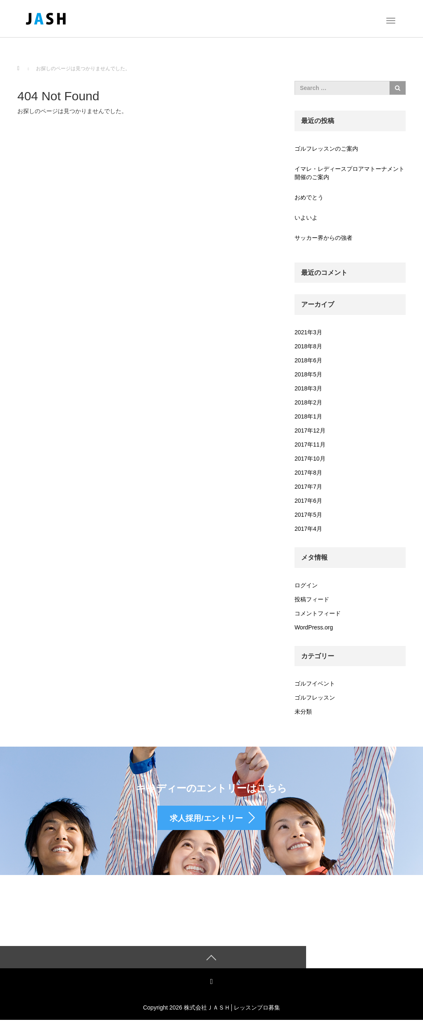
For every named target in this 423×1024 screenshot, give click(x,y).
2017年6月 (308, 500)
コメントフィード (318, 613)
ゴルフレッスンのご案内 (326, 148)
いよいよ (306, 217)
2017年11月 (310, 444)
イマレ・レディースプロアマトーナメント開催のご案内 (349, 173)
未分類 (303, 711)
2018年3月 (308, 388)
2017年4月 (308, 528)
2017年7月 (308, 486)
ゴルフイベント (315, 683)
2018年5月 (308, 374)
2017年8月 (308, 472)
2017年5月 (308, 514)
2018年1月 (308, 416)
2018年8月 (308, 346)
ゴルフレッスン (315, 697)
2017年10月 (310, 458)
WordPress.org (314, 627)
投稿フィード (312, 599)
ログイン (306, 585)
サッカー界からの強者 (323, 237)
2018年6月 (308, 360)
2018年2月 (308, 402)
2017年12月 (310, 430)
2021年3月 (308, 332)
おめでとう (309, 197)
